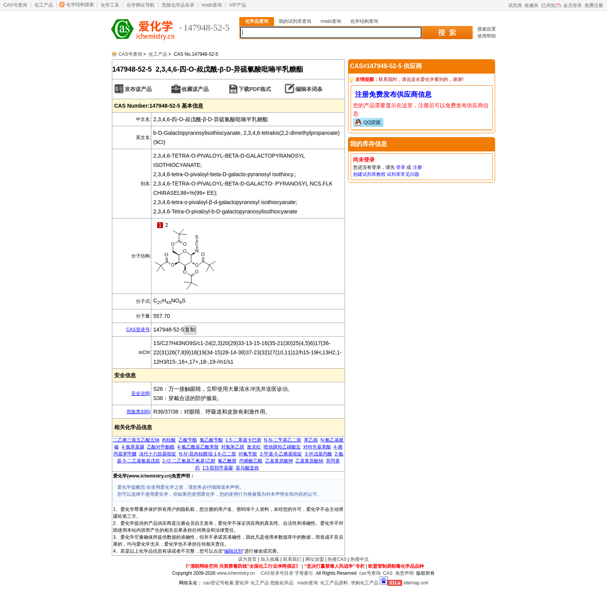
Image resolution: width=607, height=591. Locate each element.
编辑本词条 (308, 89)
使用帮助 (486, 36)
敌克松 (254, 447)
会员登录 (572, 5)
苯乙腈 (311, 440)
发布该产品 (138, 89)
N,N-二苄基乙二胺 (283, 440)
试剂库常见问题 (403, 174)
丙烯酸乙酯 (250, 461)
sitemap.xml (415, 583)
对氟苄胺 (247, 454)
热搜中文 (359, 559)
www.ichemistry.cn (236, 573)
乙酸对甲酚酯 (161, 447)
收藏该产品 (195, 89)
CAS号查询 (15, 5)
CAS (388, 573)
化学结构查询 (364, 21)
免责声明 (404, 573)
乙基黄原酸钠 (309, 461)
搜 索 (447, 32)
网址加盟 (314, 559)
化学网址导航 (140, 5)
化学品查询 (256, 21)
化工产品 (43, 5)
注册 (417, 167)
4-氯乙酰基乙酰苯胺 (198, 447)
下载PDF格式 (254, 89)
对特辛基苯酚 (317, 447)
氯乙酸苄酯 (211, 440)
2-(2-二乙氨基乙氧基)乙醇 (188, 461)
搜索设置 (486, 29)
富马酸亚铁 (247, 468)
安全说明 (140, 393)
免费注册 (594, 5)
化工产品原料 (334, 583)
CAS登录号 (138, 329)
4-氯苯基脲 (133, 447)
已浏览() (551, 5)
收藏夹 (531, 5)
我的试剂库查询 (295, 21)
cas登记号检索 (218, 583)
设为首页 (247, 559)
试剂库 (515, 5)
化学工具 (110, 5)
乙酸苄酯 (187, 440)
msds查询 (212, 5)
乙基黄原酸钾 (279, 461)
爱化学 (242, 583)
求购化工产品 (365, 583)
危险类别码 (138, 411)
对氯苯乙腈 (232, 447)
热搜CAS (337, 559)
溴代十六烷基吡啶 (157, 454)
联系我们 (292, 559)
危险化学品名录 (178, 5)
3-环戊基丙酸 (318, 454)
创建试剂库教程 (369, 174)
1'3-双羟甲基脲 (217, 468)
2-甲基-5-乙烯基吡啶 (281, 454)
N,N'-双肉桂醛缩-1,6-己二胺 (207, 454)
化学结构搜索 (80, 4)
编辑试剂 (233, 551)
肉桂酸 (169, 440)
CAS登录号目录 (277, 573)
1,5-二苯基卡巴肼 (243, 440)
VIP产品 (237, 5)
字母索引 (304, 573)
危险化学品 (281, 583)
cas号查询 (370, 573)
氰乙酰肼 (227, 461)
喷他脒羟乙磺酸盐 (282, 447)
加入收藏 (270, 559)
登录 (400, 167)
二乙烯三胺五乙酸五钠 (136, 440)
